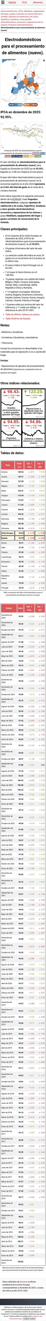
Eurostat (23, 1282)
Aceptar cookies (29, 1319)
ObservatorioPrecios (9, 11)
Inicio (12, 2)
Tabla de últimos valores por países (22, 314)
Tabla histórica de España (17, 318)
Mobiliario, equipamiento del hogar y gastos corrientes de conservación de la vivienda (22, 14)
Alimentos (38, 2)
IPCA (24, 2)
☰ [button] (3, 2)
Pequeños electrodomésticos (20, 25)
